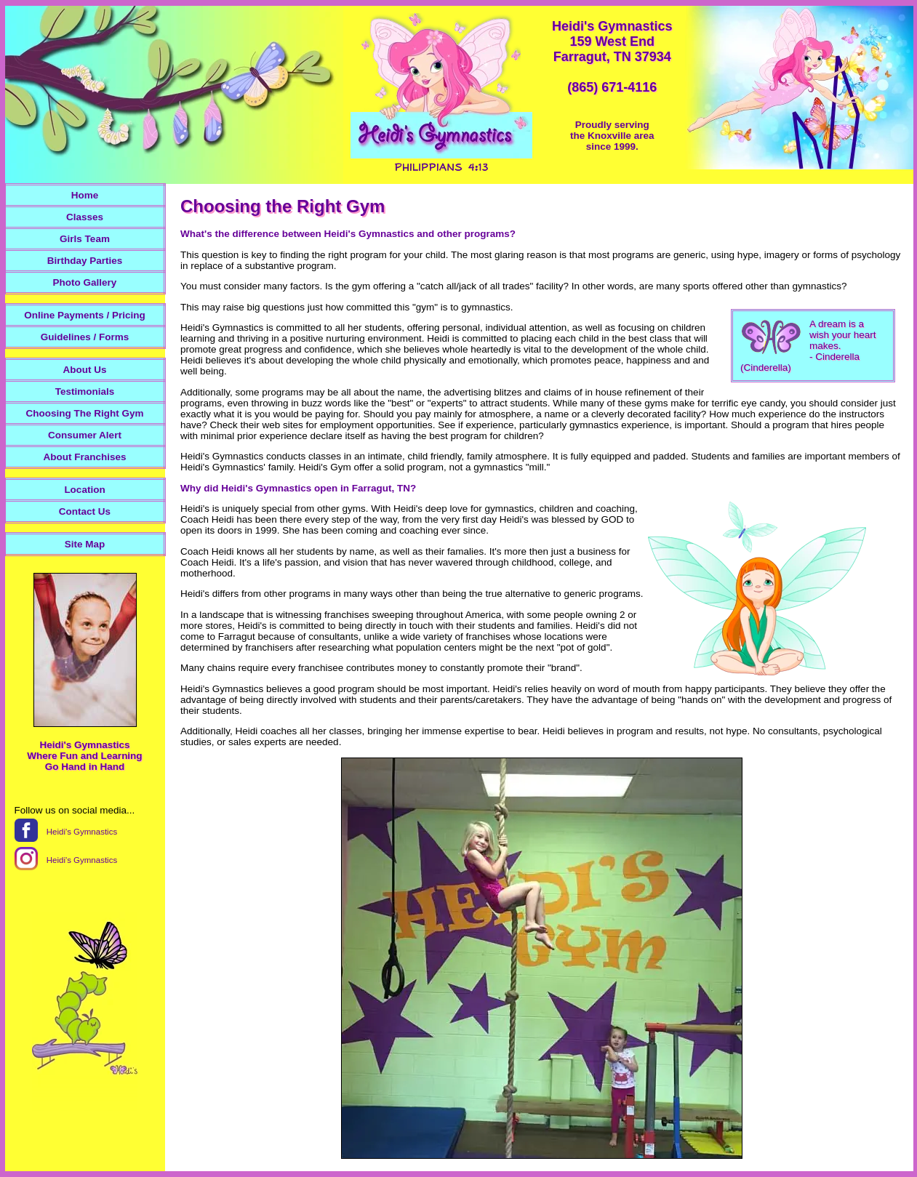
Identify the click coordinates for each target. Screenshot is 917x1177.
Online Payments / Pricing (84, 315)
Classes (84, 217)
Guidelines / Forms (85, 337)
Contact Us (85, 511)
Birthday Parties (85, 260)
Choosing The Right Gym (85, 413)
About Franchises (84, 456)
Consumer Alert (84, 435)
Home (85, 195)
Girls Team (85, 238)
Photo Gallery (85, 282)
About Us (85, 369)
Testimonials (85, 391)
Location (84, 489)
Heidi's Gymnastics (82, 831)
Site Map (85, 544)
